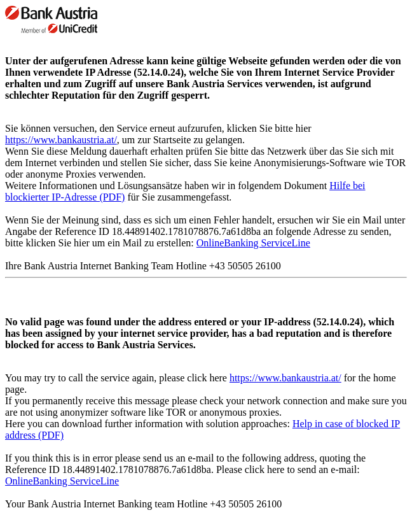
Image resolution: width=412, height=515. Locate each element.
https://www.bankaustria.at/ (61, 139)
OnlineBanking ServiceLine (253, 242)
